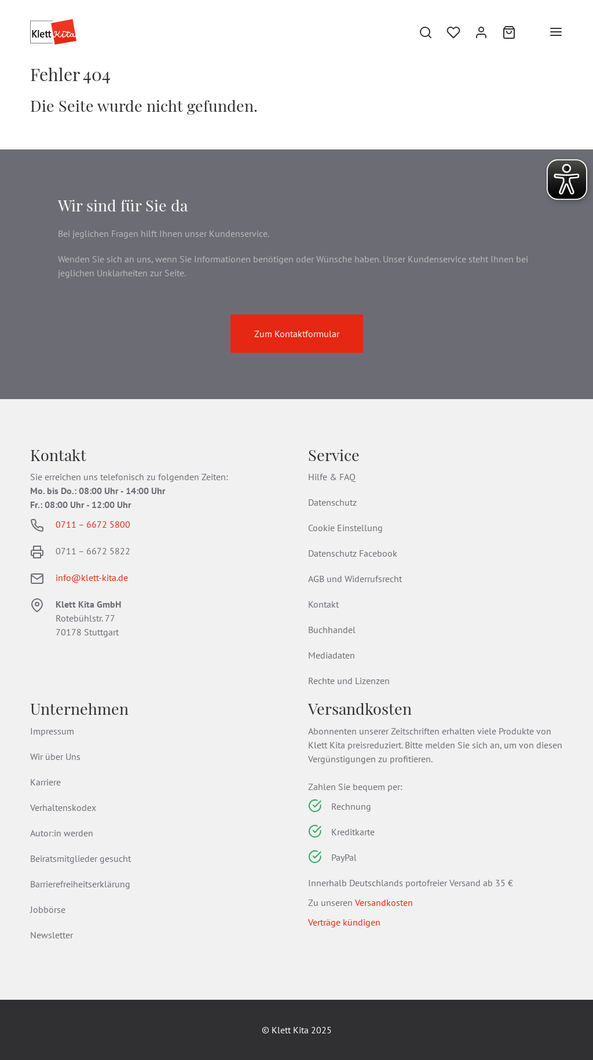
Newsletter (51, 935)
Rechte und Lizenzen (349, 680)
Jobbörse (47, 909)
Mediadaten (331, 655)
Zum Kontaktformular (296, 333)
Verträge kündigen (344, 922)
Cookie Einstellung (345, 527)
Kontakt (323, 604)
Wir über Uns (55, 756)
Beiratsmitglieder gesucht (80, 858)
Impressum (52, 731)
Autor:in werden (61, 833)
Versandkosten (384, 902)
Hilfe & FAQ (332, 477)
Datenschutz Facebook (352, 553)
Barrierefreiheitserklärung (80, 884)
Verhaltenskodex (63, 807)
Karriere (45, 782)
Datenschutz (332, 502)
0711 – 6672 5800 (93, 524)
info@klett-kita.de (92, 577)
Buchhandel (332, 629)
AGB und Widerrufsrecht (355, 578)
